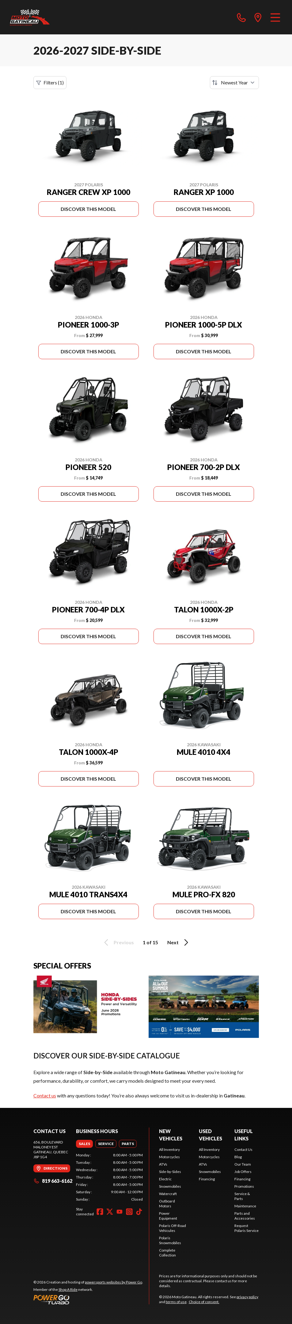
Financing (207, 1179)
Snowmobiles (170, 1186)
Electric (165, 1179)
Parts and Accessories (244, 1216)
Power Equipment (168, 1216)
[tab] (84, 1144)
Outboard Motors (167, 1203)
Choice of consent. (204, 1301)
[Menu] (275, 17)
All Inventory (169, 1149)
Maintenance (245, 1206)
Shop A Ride (68, 1289)
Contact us (44, 1095)
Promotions (244, 1186)
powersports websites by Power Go (113, 1282)
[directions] (258, 17)
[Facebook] (100, 1211)
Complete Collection (167, 1252)
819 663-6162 (52, 1181)
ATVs (163, 1164)
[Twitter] (109, 1211)
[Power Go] (88, 1299)
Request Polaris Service (246, 1228)
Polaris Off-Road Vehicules (172, 1228)
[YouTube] (119, 1211)
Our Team (242, 1164)
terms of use (176, 1301)
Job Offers (243, 1171)
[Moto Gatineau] (30, 17)
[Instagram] (129, 1211)
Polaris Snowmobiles (170, 1240)
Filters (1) (50, 82)
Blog (238, 1157)
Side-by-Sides (170, 1171)
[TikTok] (139, 1211)
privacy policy (247, 1297)
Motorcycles (169, 1157)
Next (178, 942)
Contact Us (243, 1149)
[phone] (241, 17)
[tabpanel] (109, 1177)
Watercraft (168, 1193)
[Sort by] (234, 82)
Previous (118, 942)
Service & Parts (242, 1196)
